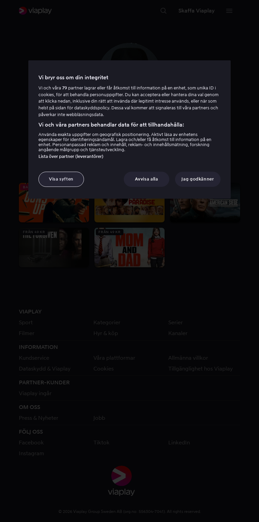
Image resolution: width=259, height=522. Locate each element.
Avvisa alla (146, 179)
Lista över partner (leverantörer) (71, 156)
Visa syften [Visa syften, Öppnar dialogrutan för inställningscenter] (61, 179)
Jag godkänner (197, 179)
